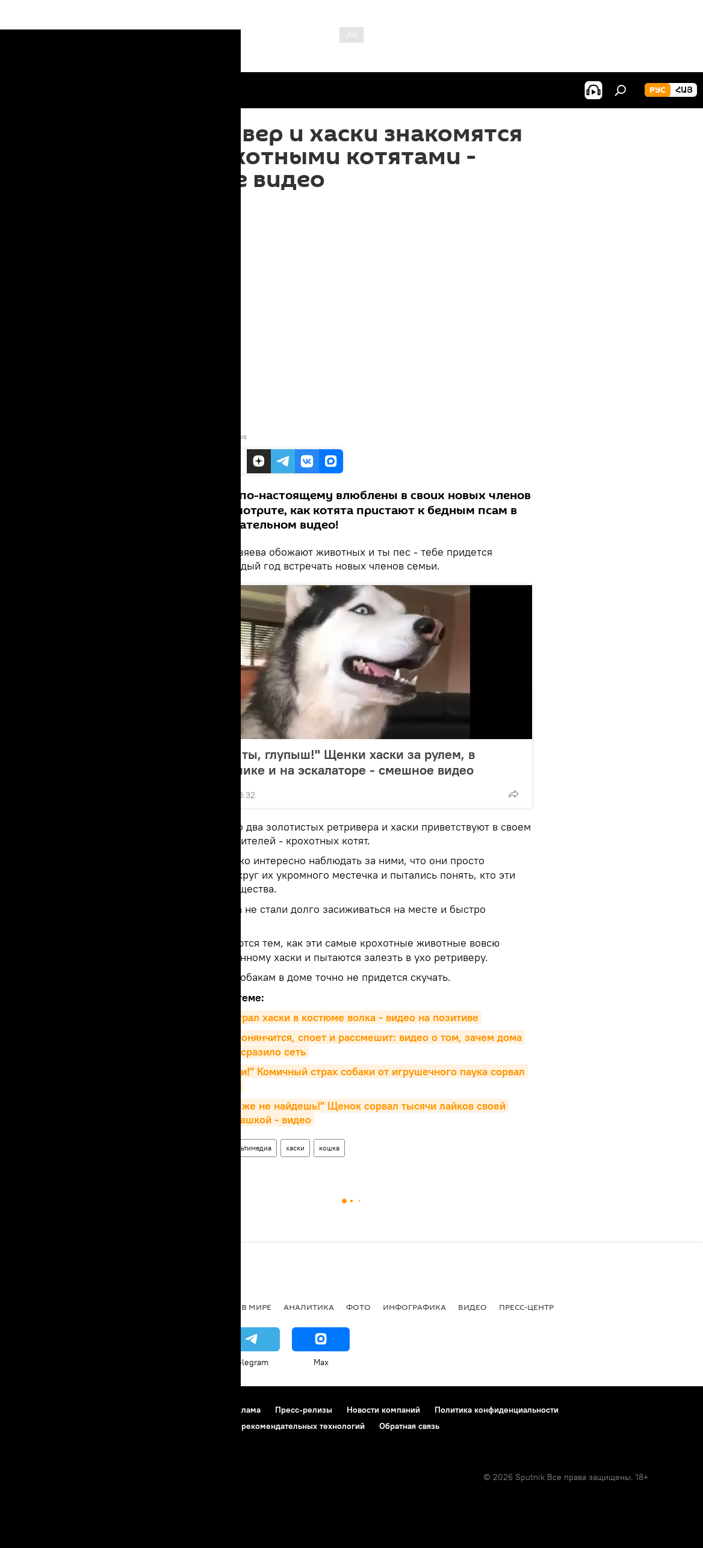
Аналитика (308, 1306)
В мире (256, 1306)
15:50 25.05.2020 (205, 205)
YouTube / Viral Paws (213, 436)
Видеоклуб (194, 1147)
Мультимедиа (249, 1147)
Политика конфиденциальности (497, 1409)
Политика (206, 1306)
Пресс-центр (526, 1306)
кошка (329, 1147)
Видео (472, 1306)
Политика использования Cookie (76, 1426)
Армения (85, 1306)
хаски (295, 1147)
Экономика (144, 1306)
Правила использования (114, 1409)
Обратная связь (409, 1426)
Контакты (194, 1409)
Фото (358, 1306)
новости (33, 1306)
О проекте (33, 1409)
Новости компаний (383, 1409)
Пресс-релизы (303, 1409)
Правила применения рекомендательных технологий (260, 1426)
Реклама (244, 1409)
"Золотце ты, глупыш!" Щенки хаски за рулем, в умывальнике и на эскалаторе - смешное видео (340, 762)
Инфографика (414, 1306)
